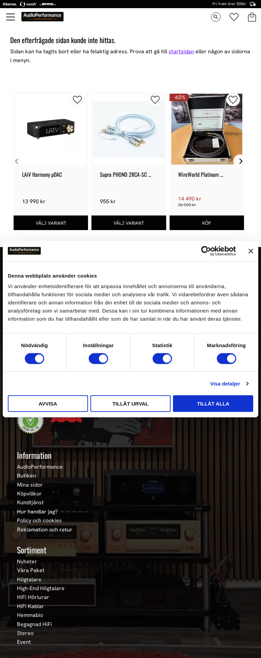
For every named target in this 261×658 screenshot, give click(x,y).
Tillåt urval (130, 404)
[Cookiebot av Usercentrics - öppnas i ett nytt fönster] (206, 251)
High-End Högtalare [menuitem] (41, 588)
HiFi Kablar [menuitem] (30, 606)
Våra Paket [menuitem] (31, 570)
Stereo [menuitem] (25, 633)
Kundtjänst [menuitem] (30, 503)
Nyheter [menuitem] (27, 562)
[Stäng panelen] (250, 250)
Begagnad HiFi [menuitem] (34, 624)
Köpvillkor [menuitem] (29, 494)
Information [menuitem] (34, 455)
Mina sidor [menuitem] (30, 485)
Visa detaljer (225, 383)
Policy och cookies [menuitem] (39, 521)
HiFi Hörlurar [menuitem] (33, 597)
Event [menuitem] (24, 642)
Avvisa (47, 404)
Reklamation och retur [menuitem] (44, 530)
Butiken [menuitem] (26, 476)
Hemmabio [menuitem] (30, 615)
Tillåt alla (213, 404)
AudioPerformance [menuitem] (40, 467)
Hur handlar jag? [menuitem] (37, 512)
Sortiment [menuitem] (31, 549)
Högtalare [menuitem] (29, 580)
